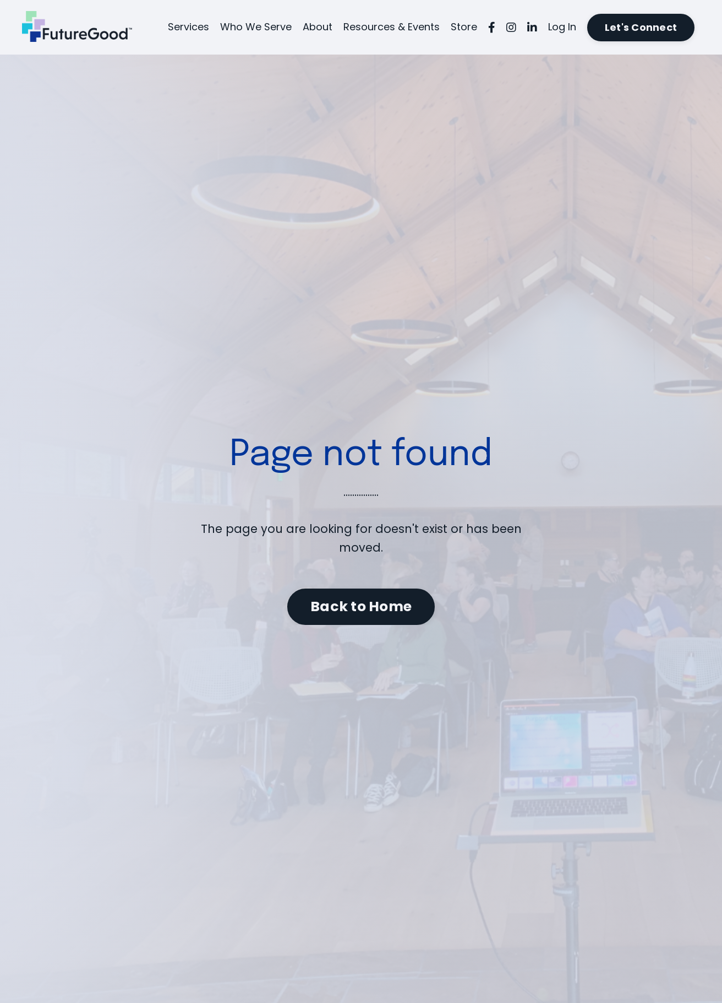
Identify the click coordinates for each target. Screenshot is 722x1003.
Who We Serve (256, 27)
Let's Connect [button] (641, 27)
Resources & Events (391, 27)
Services (188, 27)
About (317, 27)
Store (464, 27)
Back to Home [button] (361, 606)
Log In (562, 27)
